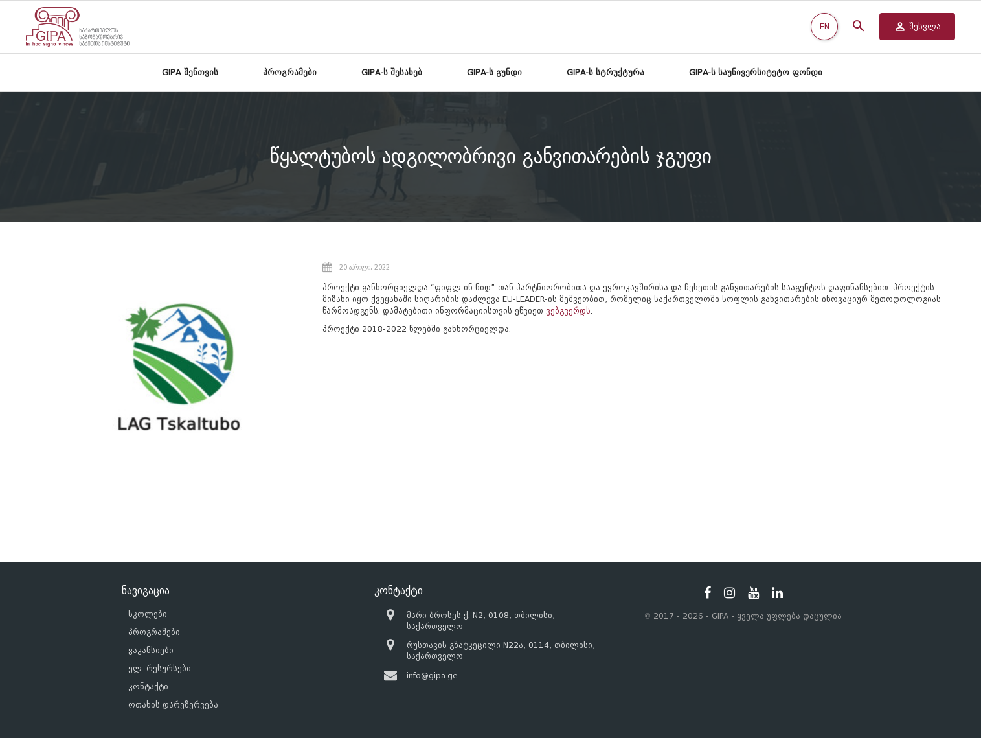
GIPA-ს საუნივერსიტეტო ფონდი (755, 72)
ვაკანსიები (151, 650)
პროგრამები (290, 72)
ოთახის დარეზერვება (173, 704)
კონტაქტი (148, 686)
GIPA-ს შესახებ (391, 72)
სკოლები (147, 614)
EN (824, 26)
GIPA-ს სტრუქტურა (605, 72)
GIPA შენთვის (190, 72)
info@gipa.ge (432, 675)
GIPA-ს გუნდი (494, 72)
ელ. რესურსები (159, 668)
